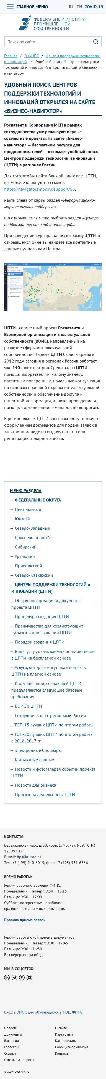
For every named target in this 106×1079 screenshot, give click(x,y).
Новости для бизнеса (35, 785)
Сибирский (26, 547)
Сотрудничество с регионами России (50, 715)
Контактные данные (34, 759)
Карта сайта (64, 1034)
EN (79, 6)
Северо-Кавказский (34, 575)
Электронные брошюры (38, 750)
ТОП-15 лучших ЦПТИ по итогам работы (54, 725)
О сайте (61, 1028)
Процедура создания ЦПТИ (42, 616)
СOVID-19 (93, 6)
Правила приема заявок (24, 919)
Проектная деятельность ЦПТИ (45, 794)
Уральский (25, 556)
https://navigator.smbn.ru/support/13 (39, 189)
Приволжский (28, 565)
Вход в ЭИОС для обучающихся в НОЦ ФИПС (43, 1012)
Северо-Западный (32, 528)
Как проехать (65, 1040)
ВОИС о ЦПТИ (28, 706)
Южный (22, 518)
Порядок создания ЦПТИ (39, 642)
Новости (10, 1028)
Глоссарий (12, 1047)
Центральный (28, 509)
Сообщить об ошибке (71, 1047)
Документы (13, 1034)
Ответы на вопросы (19, 1059)
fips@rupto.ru (29, 856)
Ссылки (10, 1053)
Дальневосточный (32, 537)
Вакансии (11, 1040)
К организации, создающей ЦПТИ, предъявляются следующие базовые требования (46, 690)
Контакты (62, 1053)
